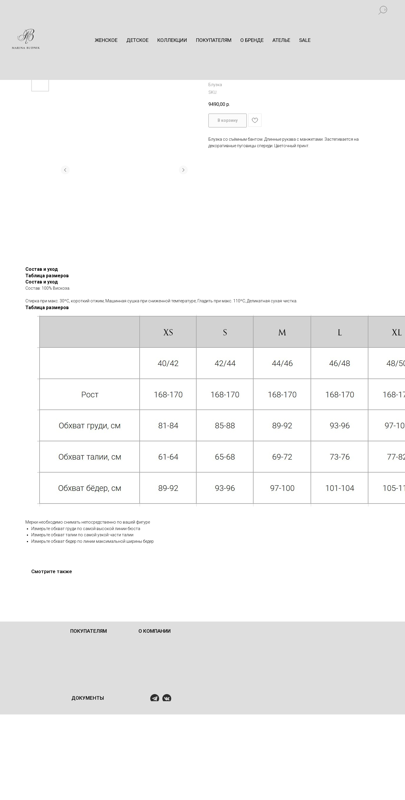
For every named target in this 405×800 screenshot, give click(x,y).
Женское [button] (106, 40)
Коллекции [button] (172, 40)
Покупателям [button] (213, 40)
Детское (137, 40)
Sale (305, 40)
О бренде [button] (252, 40)
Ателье (281, 40)
